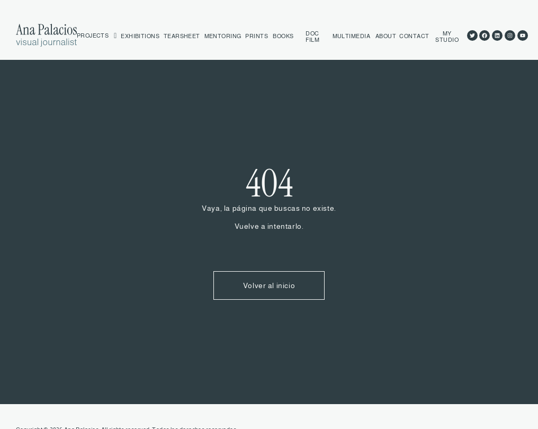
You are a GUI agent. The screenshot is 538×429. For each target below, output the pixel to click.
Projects (97, 36)
